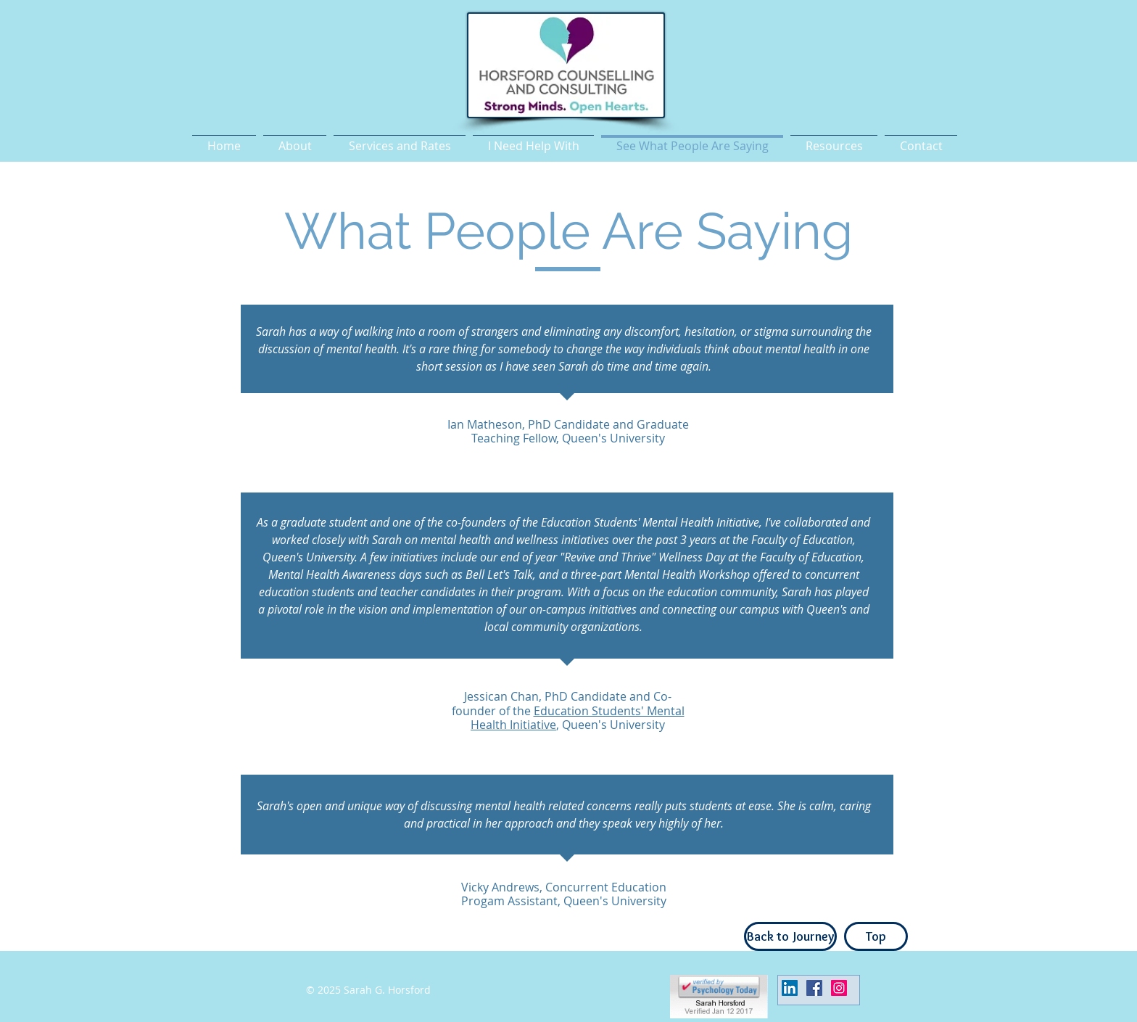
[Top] (876, 936)
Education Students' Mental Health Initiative (578, 718)
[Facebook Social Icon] (814, 988)
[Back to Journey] (790, 936)
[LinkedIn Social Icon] (790, 988)
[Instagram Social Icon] (839, 988)
